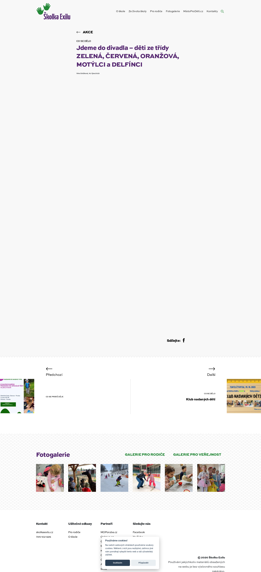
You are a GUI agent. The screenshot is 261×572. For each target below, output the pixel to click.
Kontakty (212, 11)
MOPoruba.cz (109, 532)
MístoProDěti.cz (193, 11)
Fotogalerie (173, 11)
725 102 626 (43, 537)
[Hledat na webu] (222, 11)
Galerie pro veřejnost (197, 454)
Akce (84, 31)
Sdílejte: (176, 340)
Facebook (139, 532)
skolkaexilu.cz (44, 532)
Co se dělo (83, 41)
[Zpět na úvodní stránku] (54, 11)
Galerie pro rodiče (145, 454)
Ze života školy (138, 11)
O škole (120, 11)
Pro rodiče (156, 11)
